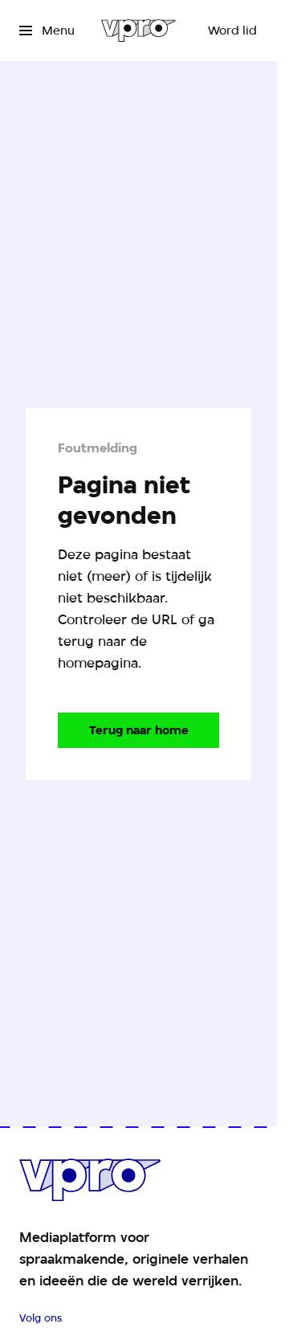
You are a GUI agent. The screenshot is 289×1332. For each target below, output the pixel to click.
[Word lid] (232, 30)
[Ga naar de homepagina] (138, 730)
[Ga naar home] (138, 30)
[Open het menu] (47, 30)
